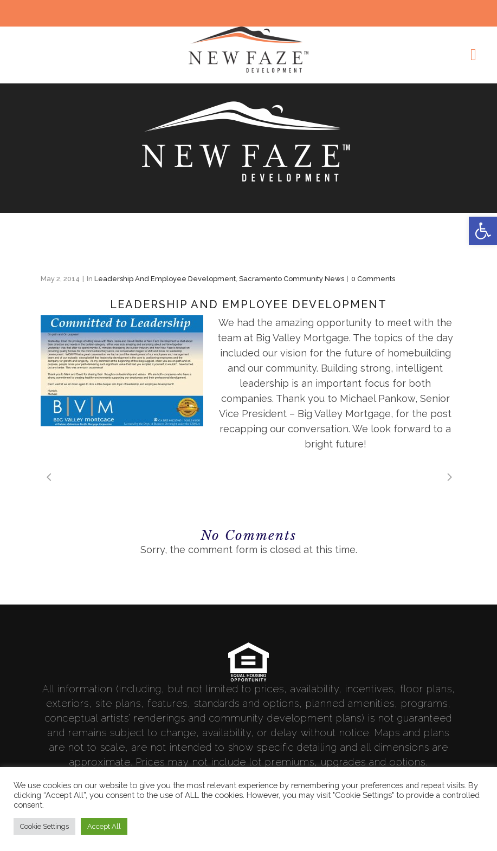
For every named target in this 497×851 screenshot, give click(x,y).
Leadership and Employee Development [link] (165, 279)
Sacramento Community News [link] (291, 279)
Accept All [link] (104, 826)
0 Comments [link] (373, 279)
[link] (483, 231)
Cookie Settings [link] (44, 826)
